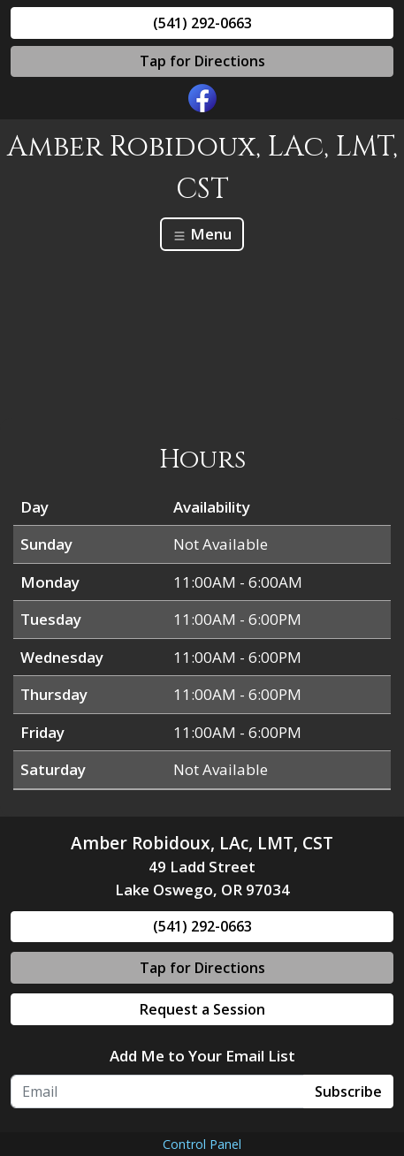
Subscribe (348, 1091)
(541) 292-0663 (202, 23)
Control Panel (202, 1144)
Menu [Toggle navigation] (202, 234)
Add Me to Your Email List (202, 1056)
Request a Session (202, 1009)
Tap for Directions (202, 61)
